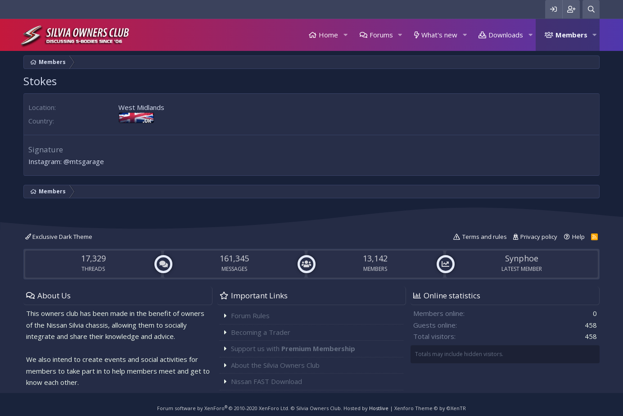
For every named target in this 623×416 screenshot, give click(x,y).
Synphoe (521, 258)
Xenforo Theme (430, 408)
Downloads (505, 34)
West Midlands (141, 107)
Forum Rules (250, 315)
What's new (439, 34)
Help (578, 237)
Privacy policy (538, 237)
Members (571, 34)
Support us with (293, 348)
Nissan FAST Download (266, 381)
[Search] (591, 9)
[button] (345, 35)
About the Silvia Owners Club (275, 365)
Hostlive (378, 408)
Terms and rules (484, 237)
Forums (381, 34)
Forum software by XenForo (223, 408)
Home (328, 34)
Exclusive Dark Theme (58, 237)
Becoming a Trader (260, 332)
